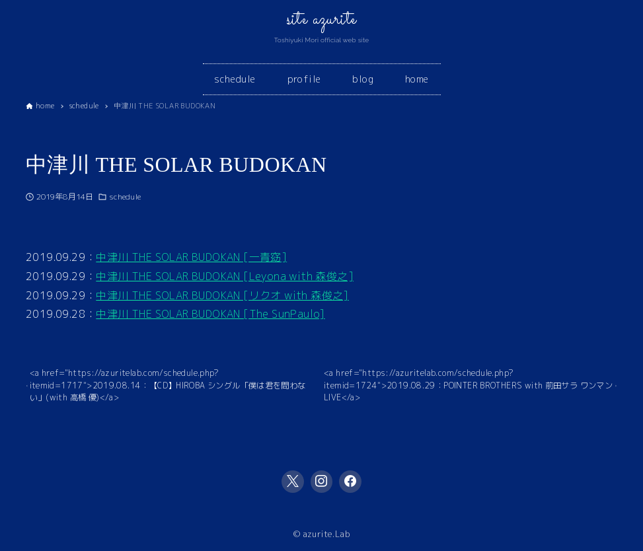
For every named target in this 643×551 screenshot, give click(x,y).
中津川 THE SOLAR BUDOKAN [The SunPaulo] (210, 314)
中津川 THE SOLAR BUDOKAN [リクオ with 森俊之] (222, 295)
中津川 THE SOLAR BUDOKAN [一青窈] (191, 257)
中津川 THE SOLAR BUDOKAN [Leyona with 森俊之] (225, 276)
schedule (125, 196)
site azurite (322, 19)
